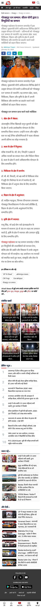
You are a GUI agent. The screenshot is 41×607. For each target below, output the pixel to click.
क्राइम (31, 8)
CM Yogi (6, 278)
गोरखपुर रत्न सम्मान (9, 282)
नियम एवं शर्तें (21, 595)
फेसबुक (16, 291)
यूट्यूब (22, 291)
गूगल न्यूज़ (10, 291)
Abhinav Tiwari (10, 47)
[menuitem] (8, 8)
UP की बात (16, 8)
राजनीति (25, 8)
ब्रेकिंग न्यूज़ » (6, 365)
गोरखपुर (13, 13)
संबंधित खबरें (6, 301)
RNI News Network (24, 47)
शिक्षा (37, 8)
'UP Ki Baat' (7, 274)
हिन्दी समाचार (5, 13)
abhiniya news (22, 274)
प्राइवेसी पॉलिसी (31, 593)
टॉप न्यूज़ (8, 8)
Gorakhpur (18, 278)
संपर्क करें (21, 593)
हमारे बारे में (13, 593)
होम (6, 593)
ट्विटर (29, 291)
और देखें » (5, 507)
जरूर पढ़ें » (5, 451)
